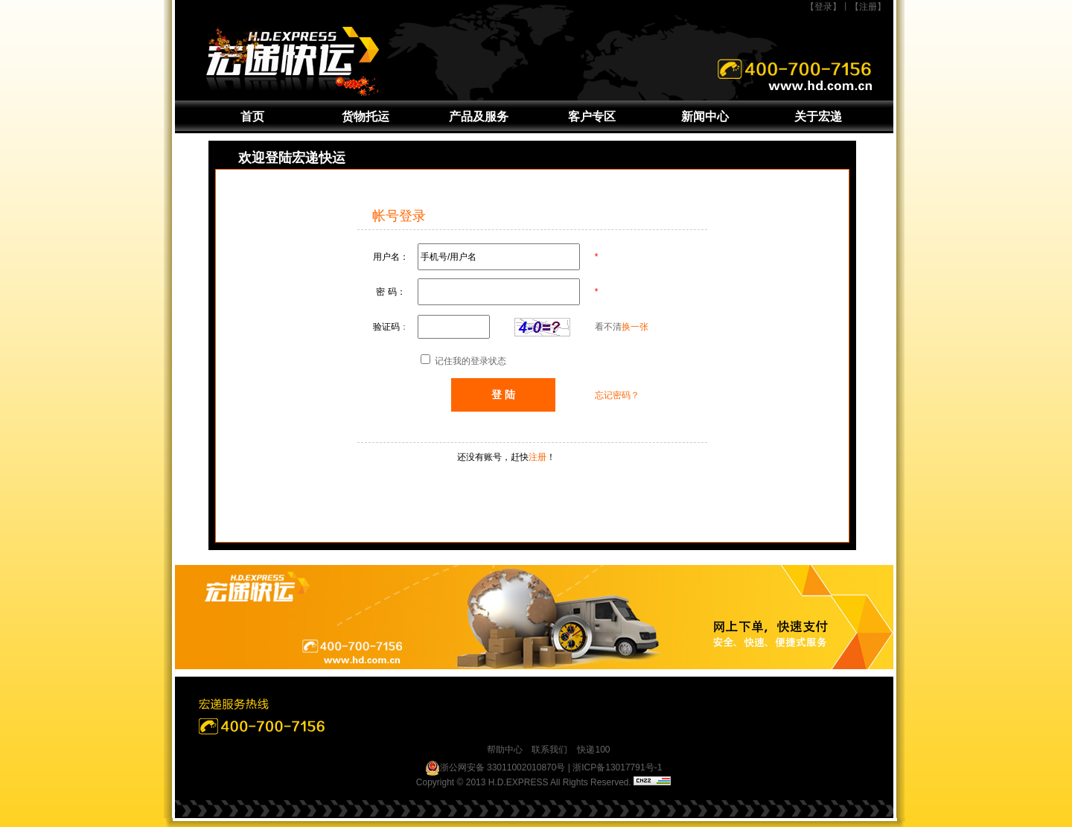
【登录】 (823, 6)
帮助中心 (505, 749)
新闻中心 (705, 116)
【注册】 (868, 6)
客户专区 (592, 116)
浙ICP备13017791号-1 (617, 767)
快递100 (593, 749)
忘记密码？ (617, 395)
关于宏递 (818, 116)
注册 (537, 457)
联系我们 (549, 749)
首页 (252, 116)
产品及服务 (478, 116)
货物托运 (365, 116)
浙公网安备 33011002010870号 (495, 768)
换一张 (635, 327)
